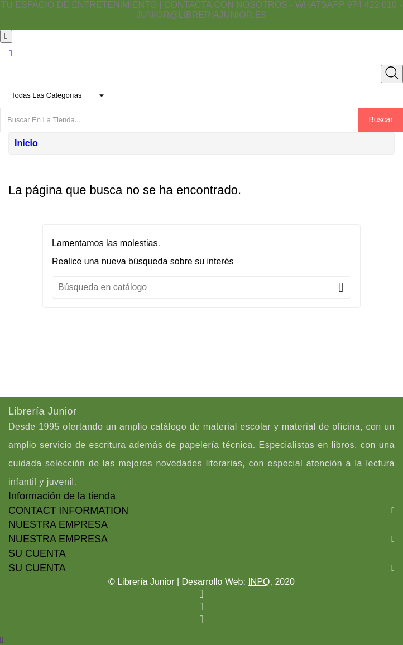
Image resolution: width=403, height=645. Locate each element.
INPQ (259, 581)
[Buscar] (201, 287)
